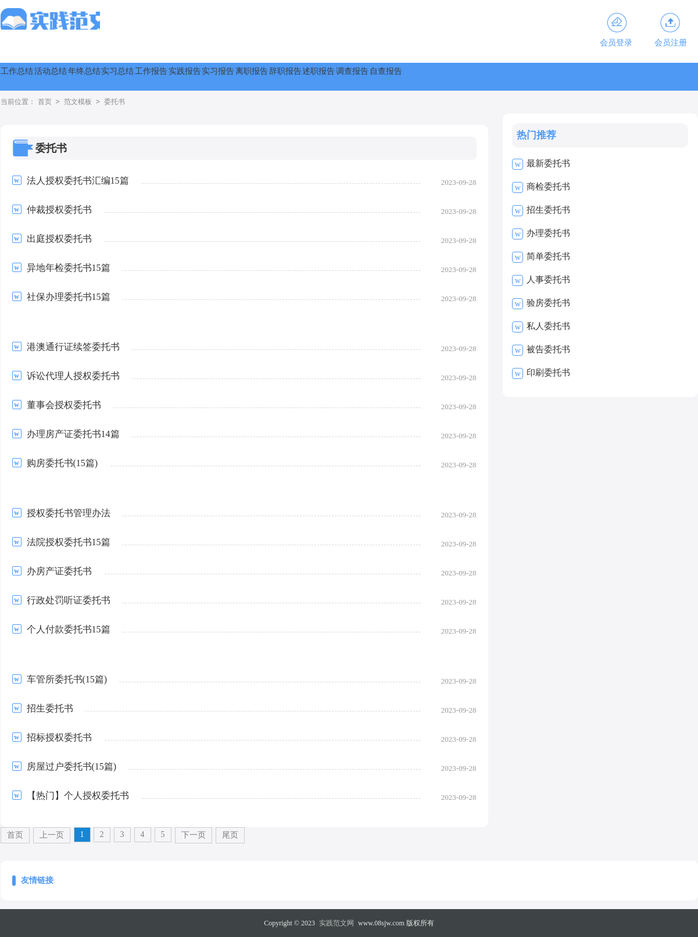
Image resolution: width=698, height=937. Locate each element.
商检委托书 (548, 186)
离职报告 (471, 76)
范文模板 (78, 102)
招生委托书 (548, 209)
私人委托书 (548, 326)
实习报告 (408, 76)
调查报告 (659, 76)
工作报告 (283, 76)
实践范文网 (336, 923)
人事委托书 (548, 279)
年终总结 (157, 76)
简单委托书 (548, 256)
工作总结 (32, 76)
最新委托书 (548, 163)
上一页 (52, 835)
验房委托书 (548, 302)
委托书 (114, 102)
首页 (45, 102)
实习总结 (220, 76)
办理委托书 (548, 233)
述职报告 (596, 76)
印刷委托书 (548, 372)
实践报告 (345, 76)
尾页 (230, 835)
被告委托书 (548, 349)
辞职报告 (534, 76)
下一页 (193, 835)
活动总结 (94, 76)
